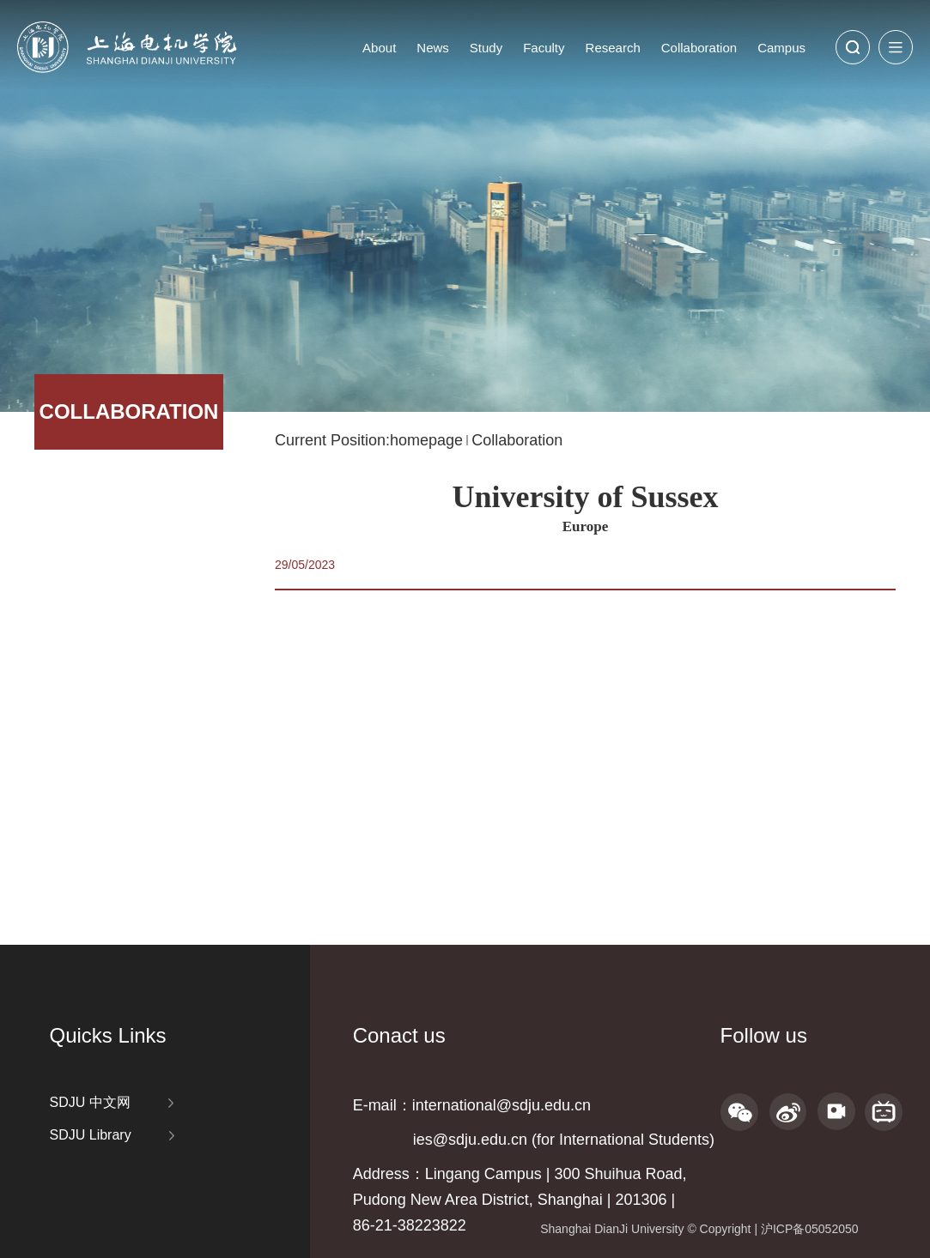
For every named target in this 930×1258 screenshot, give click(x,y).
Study (486, 47)
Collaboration (699, 47)
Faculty (543, 47)
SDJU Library (90, 1135)
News (432, 47)
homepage (426, 440)
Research (613, 47)
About (379, 47)
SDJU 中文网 (90, 1102)
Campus (781, 47)
